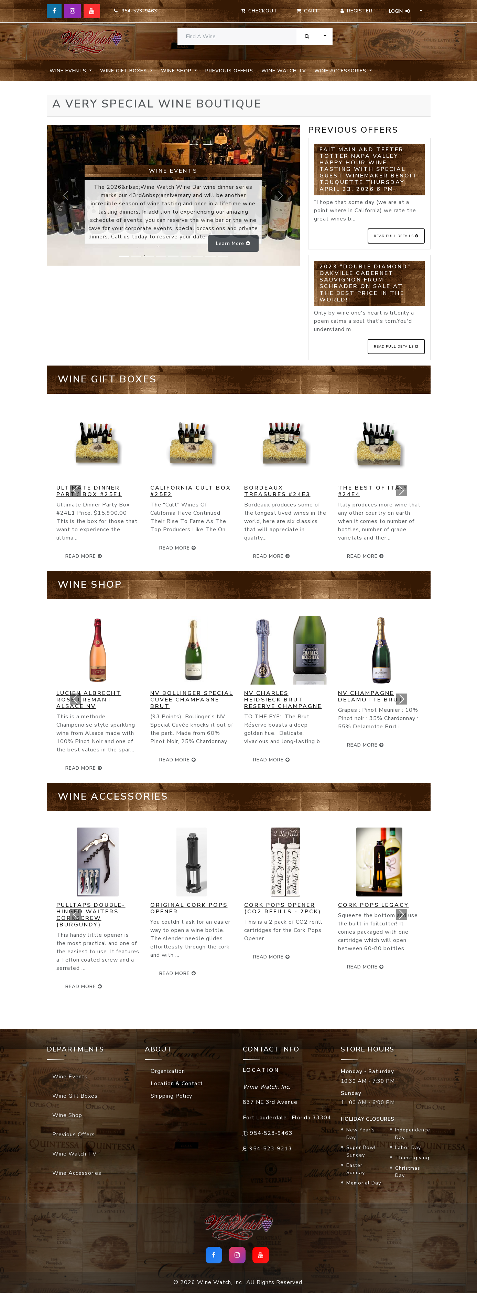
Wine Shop (67, 1115)
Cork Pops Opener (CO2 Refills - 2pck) (282, 908)
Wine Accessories (76, 1173)
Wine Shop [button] (177, 71)
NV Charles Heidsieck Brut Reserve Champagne (283, 699)
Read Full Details (396, 236)
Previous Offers (229, 71)
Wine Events (70, 1076)
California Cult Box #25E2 (190, 491)
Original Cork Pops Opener (189, 908)
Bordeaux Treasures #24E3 (277, 491)
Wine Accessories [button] (341, 71)
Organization (168, 1071)
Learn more (233, 243)
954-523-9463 (135, 11)
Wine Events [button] (69, 71)
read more (177, 548)
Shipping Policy (171, 1096)
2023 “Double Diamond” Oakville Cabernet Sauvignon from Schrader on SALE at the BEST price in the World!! (365, 283)
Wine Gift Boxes (75, 1096)
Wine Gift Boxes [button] (124, 71)
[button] (75, 490)
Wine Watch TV (283, 71)
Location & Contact (177, 1083)
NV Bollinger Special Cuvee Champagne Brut (191, 699)
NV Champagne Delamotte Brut (370, 696)
